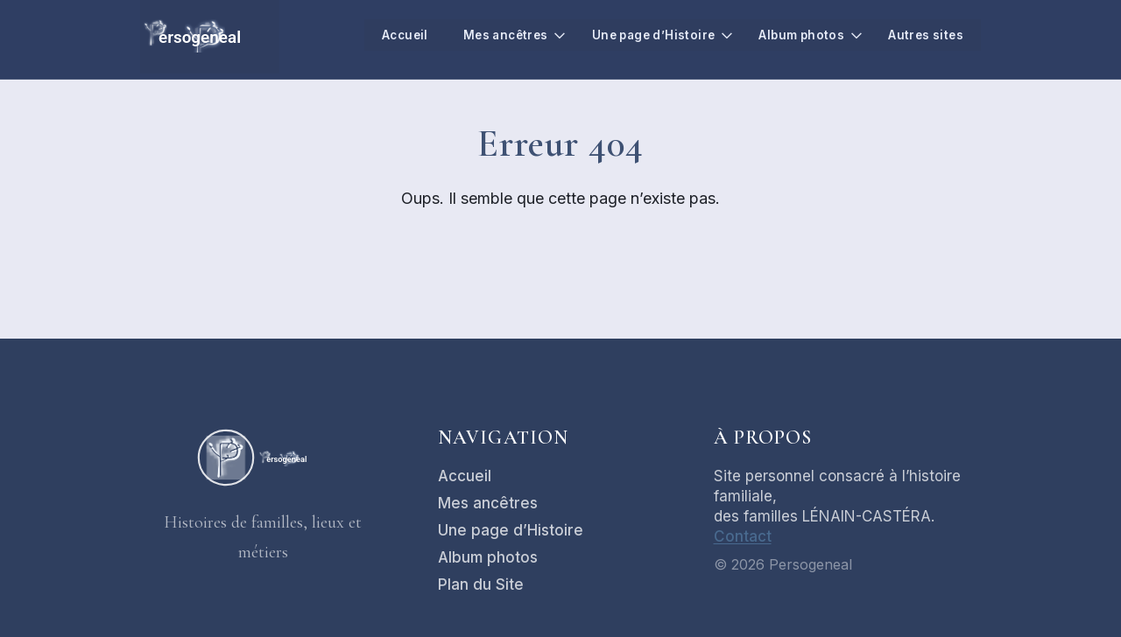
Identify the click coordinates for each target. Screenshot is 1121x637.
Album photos (797, 34)
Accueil (386, 34)
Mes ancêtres (491, 34)
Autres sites (924, 34)
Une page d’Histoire (644, 34)
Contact (743, 536)
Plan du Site (481, 584)
